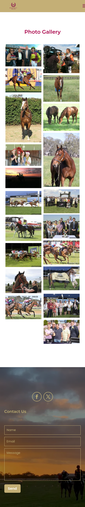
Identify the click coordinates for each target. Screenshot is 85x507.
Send (12, 488)
